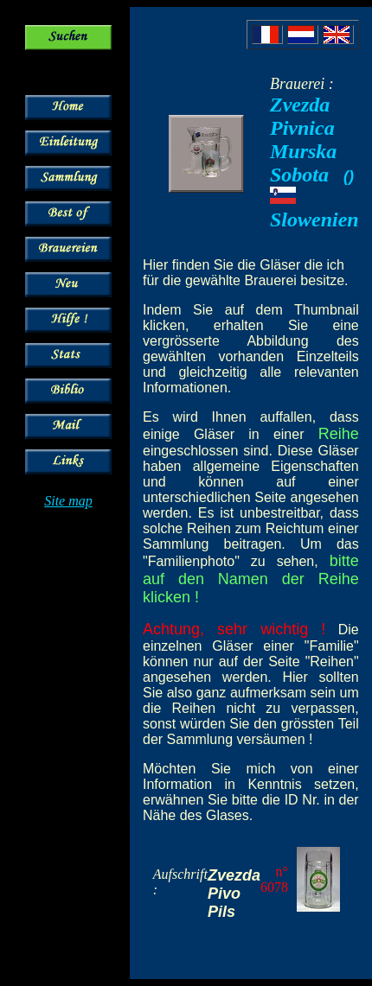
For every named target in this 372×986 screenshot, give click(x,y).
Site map (68, 500)
